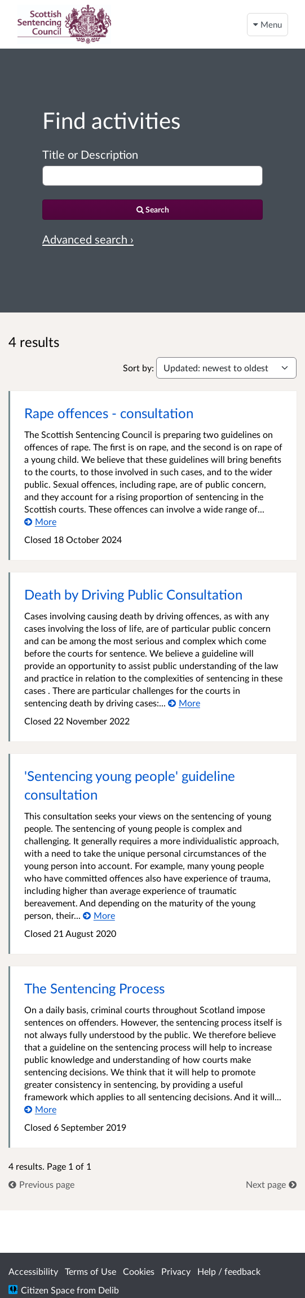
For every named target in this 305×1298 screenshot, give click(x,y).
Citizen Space (47, 1289)
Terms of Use (90, 1271)
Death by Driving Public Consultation (133, 594)
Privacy (176, 1271)
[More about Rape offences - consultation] (40, 521)
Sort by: (138, 367)
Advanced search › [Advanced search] (88, 239)
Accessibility (33, 1271)
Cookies (138, 1271)
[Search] (152, 209)
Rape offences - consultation (108, 413)
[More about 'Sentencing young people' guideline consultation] (99, 915)
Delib (108, 1289)
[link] (41, 1184)
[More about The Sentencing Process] (40, 1109)
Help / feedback (228, 1271)
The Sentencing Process (94, 988)
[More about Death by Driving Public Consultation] (184, 702)
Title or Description (90, 154)
